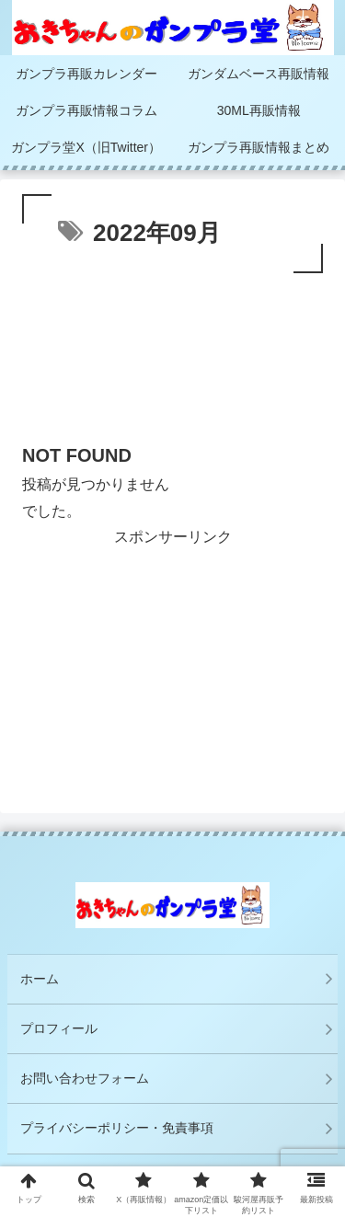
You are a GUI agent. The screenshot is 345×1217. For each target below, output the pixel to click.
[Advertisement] (172, 363)
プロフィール (59, 1028)
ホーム (39, 978)
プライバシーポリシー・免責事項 (123, 1127)
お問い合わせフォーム (84, 1078)
